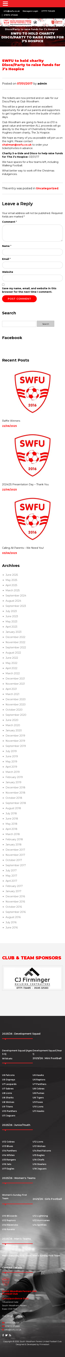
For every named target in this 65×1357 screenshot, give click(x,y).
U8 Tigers (38, 1097)
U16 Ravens (8, 1229)
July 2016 (11, 922)
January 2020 (14, 730)
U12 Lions (38, 1141)
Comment (9, 221)
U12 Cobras (8, 1141)
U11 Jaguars (8, 1115)
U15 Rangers (9, 1159)
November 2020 (16, 704)
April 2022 (11, 668)
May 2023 (11, 621)
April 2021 (11, 689)
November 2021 (15, 683)
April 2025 (11, 585)
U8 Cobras (38, 1088)
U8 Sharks (8, 1097)
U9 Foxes (38, 1102)
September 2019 (16, 746)
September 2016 (16, 912)
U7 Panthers (39, 1084)
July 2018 (11, 813)
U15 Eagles (39, 1155)
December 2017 (15, 849)
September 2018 (16, 803)
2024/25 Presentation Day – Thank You (25, 484)
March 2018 (13, 834)
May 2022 (11, 663)
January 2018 (13, 844)
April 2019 (11, 766)
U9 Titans (7, 1106)
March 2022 (13, 673)
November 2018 (15, 792)
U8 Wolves (8, 1102)
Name (6, 246)
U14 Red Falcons (42, 1150)
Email (6, 259)
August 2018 (13, 808)
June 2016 (12, 927)
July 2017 (11, 870)
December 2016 (15, 896)
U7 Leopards (9, 1084)
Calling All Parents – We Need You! (23, 547)
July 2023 (11, 611)
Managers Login (30, 11)
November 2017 (15, 854)
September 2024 (16, 595)
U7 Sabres (8, 1088)
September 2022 (16, 647)
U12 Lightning (40, 1216)
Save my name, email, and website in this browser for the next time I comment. (29, 290)
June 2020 (12, 720)
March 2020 (13, 725)
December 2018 (15, 787)
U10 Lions (38, 1106)
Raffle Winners (11, 420)
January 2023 (13, 631)
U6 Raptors (39, 1079)
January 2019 (13, 782)
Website (7, 272)
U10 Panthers (9, 1111)
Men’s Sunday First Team (46, 1255)
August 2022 (13, 652)
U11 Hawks (38, 1111)
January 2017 (13, 891)
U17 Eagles (8, 1168)
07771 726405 (48, 11)
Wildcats (7, 1058)
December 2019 (15, 735)
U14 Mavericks (10, 1225)
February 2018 (14, 839)
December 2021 (15, 678)
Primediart (44, 1344)
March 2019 (13, 772)
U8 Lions (7, 1093)
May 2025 (11, 580)
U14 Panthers (9, 1150)
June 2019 (12, 756)
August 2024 (13, 600)
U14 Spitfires (39, 1225)
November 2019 (15, 740)
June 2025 (12, 574)
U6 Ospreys (8, 1079)
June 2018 (12, 818)
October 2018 (14, 797)
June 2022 (12, 657)
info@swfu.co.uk (12, 11)
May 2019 (11, 761)
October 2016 (14, 906)
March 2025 (13, 590)
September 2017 (16, 865)
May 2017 (11, 875)
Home (6, 25)
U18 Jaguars (39, 1168)
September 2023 (16, 606)
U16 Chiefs (38, 1159)
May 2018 (11, 823)
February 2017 (14, 886)
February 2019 (14, 777)
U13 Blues (7, 1146)
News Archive (23, 25)
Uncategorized (47, 188)
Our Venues (8, 1315)
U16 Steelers (39, 1164)
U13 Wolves (39, 1146)
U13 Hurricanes (41, 1220)
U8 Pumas (38, 1093)
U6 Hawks (38, 1075)
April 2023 (11, 626)
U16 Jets (6, 1164)
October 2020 (14, 709)
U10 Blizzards (9, 1216)
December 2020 (16, 699)
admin (42, 83)
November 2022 (15, 642)
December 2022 (15, 637)
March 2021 (12, 694)
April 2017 (11, 880)
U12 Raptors (9, 1220)
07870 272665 (11, 15)
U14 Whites (8, 1155)
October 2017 (14, 860)
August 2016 (13, 917)
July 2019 (11, 751)
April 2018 (11, 829)
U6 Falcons (8, 1075)
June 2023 (12, 616)
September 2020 (16, 714)
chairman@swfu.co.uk (17, 144)
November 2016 (15, 901)
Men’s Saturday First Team (16, 1255)
